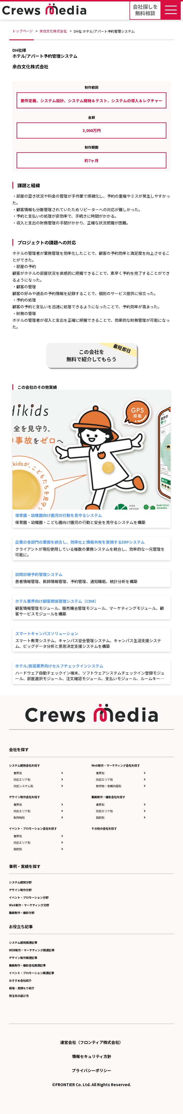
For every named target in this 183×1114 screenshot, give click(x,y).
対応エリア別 (22, 779)
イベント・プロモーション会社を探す (33, 828)
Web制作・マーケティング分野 (29, 905)
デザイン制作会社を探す (24, 797)
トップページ (22, 30)
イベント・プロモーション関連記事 (31, 973)
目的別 (18, 849)
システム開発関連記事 (23, 942)
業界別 (18, 773)
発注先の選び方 (19, 996)
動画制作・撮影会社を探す (108, 797)
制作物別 (19, 817)
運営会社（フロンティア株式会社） (91, 1042)
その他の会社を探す (104, 828)
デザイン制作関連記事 (23, 958)
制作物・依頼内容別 (108, 786)
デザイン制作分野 (20, 890)
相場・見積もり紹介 (21, 988)
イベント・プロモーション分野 (28, 897)
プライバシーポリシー (91, 1070)
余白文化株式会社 (53, 30)
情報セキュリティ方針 (91, 1056)
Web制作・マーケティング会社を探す (115, 765)
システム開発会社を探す (24, 765)
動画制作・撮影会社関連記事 (27, 965)
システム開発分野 (20, 882)
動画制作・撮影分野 (21, 912)
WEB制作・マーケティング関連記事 (31, 950)
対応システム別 (23, 786)
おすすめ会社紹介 (20, 980)
